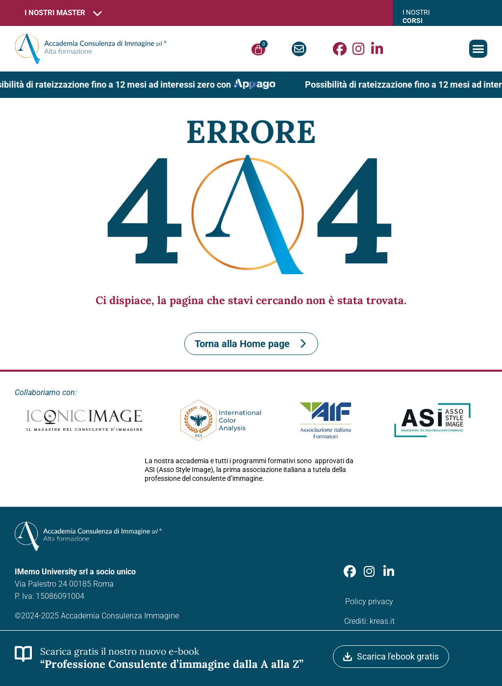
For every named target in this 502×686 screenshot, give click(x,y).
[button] (478, 49)
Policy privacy (369, 601)
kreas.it (382, 621)
